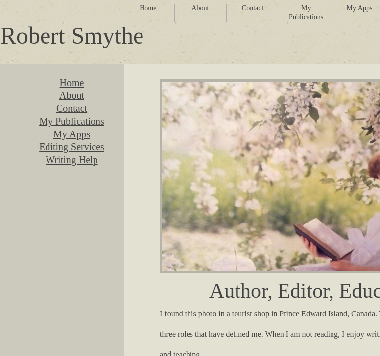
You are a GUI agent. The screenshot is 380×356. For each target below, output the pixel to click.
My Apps (360, 8)
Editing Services (71, 146)
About (200, 8)
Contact (253, 8)
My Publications (71, 121)
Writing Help (71, 159)
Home (148, 8)
